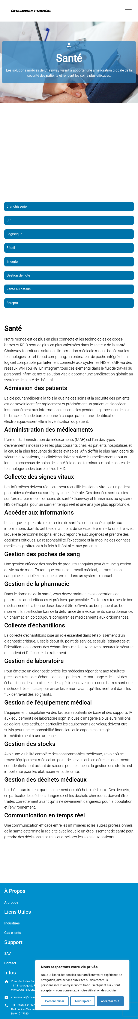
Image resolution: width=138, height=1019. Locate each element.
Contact (10, 963)
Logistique (14, 234)
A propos (11, 902)
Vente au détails (18, 289)
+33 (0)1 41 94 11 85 (28, 1005)
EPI (8, 220)
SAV (7, 954)
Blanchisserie (16, 206)
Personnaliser (54, 1001)
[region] (82, 985)
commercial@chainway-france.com (32, 997)
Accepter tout (110, 1001)
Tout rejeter (83, 1001)
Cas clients (12, 933)
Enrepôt (12, 303)
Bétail (10, 248)
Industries (12, 923)
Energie (12, 262)
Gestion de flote (18, 275)
